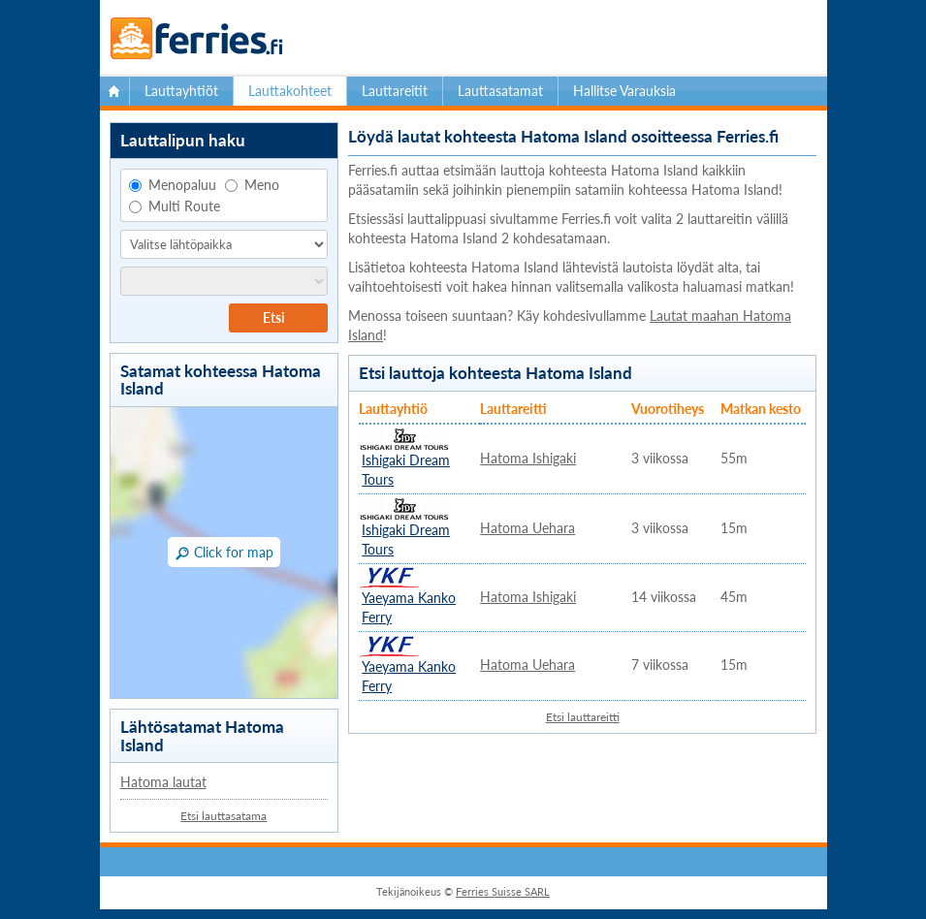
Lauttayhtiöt (181, 90)
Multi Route (174, 206)
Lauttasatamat (500, 90)
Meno (252, 184)
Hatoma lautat (163, 782)
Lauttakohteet (290, 90)
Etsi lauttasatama (223, 815)
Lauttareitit (395, 90)
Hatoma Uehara (527, 528)
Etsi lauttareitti (583, 717)
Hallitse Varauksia (624, 90)
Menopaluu (172, 184)
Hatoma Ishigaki (528, 458)
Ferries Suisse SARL (503, 891)
